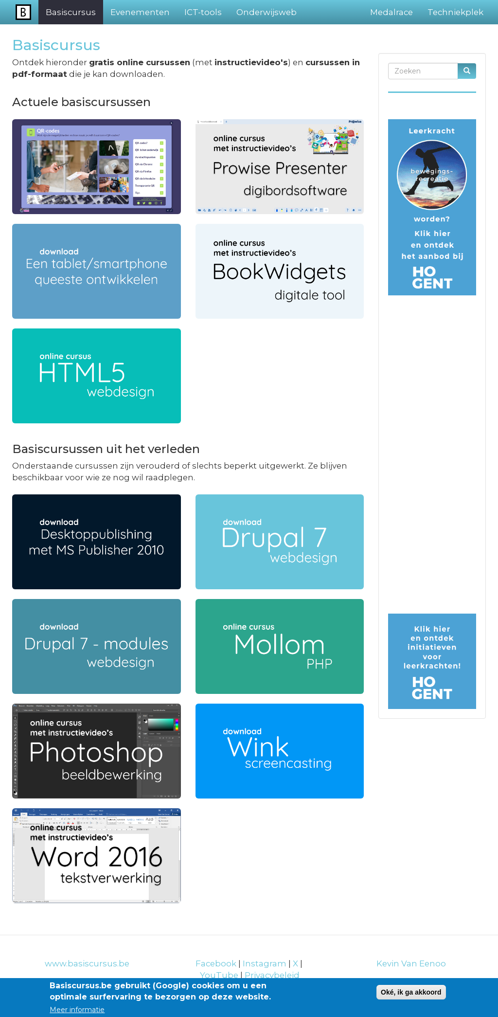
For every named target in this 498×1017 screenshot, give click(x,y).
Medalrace (391, 12)
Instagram (265, 963)
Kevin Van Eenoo (411, 963)
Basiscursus (71, 12)
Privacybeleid (272, 975)
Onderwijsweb (266, 12)
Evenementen (140, 12)
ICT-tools (203, 12)
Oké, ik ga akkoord (411, 992)
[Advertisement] (432, 458)
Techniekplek (455, 12)
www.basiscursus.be (87, 963)
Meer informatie (77, 1009)
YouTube (219, 975)
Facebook (216, 963)
